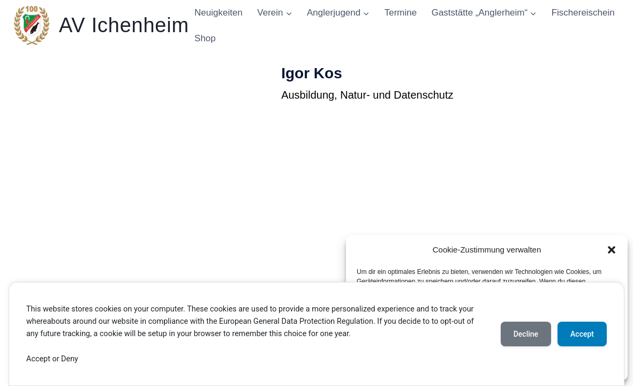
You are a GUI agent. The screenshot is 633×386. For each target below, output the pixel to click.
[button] (611, 249)
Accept (582, 334)
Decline (526, 334)
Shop (205, 38)
